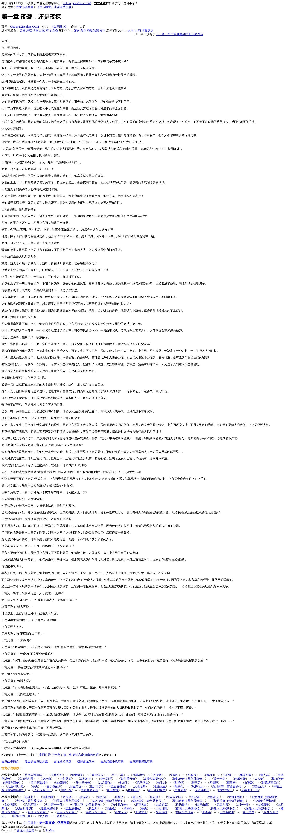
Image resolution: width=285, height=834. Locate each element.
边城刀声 (180, 790)
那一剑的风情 (157, 790)
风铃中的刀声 (89, 790)
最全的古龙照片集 (36, 761)
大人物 (258, 778)
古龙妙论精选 (62, 761)
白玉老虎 (75, 786)
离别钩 (178, 786)
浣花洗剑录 (26, 778)
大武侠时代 (202, 790)
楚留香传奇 (128, 778)
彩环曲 (29, 797)
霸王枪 (231, 782)
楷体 (102, 30)
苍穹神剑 (57, 774)
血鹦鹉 (248, 782)
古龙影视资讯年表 (141, 761)
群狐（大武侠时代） (224, 808)
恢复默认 (147, 30)
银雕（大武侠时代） (259, 808)
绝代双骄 (106, 778)
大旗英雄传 (235, 797)
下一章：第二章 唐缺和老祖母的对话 (179, 34)
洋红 (29, 30)
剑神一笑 (66, 790)
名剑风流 (65, 778)
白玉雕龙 (113, 790)
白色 (55, 30)
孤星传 (119, 797)
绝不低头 (142, 782)
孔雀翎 (178, 782)
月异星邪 (138, 774)
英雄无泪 (259, 786)
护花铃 (226, 774)
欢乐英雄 (240, 778)
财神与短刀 (225, 790)
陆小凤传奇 (83, 782)
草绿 (49, 30)
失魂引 (174, 774)
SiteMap (50, 830)
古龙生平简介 (10, 761)
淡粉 (36, 30)
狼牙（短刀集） (38, 812)
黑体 (84, 30)
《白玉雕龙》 (59, 26)
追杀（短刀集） (67, 812)
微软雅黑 (93, 30)
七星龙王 (160, 786)
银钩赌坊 (182, 804)
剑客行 (192, 774)
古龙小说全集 (24, 7)
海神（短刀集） (96, 812)
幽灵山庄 (202, 804)
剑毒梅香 (77, 774)
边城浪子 (61, 782)
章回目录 (45, 754)
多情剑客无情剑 (154, 778)
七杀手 (123, 782)
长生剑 (161, 782)
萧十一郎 (219, 778)
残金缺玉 (97, 774)
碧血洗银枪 (118, 786)
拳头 (35, 786)
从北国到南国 (33, 774)
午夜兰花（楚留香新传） (87, 804)
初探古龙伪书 (86, 761)
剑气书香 (118, 774)
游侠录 (157, 774)
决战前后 (161, 804)
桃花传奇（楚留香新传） (189, 800)
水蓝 (42, 30)
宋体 (77, 30)
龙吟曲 (46, 778)
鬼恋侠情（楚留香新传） (108, 800)
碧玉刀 (196, 782)
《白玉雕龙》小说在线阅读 (54, 7)
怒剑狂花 (133, 790)
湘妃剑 (209, 774)
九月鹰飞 (105, 782)
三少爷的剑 (54, 786)
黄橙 (22, 30)
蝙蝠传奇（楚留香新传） (189, 778)
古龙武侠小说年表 (112, 761)
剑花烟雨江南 (270, 782)
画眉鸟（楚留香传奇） (68, 800)
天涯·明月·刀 (15, 786)
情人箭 (264, 774)
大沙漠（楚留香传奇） (30, 800)
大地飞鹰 (139, 786)
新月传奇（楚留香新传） (228, 786)
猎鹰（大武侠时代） (189, 808)
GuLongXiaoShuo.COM (77, 3)
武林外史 (86, 778)
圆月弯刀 (96, 786)
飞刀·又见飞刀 (42, 790)
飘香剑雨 (246, 774)
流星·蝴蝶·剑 (39, 782)
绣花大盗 (141, 804)
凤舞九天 (198, 786)
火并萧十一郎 (250, 790)
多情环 (213, 782)
